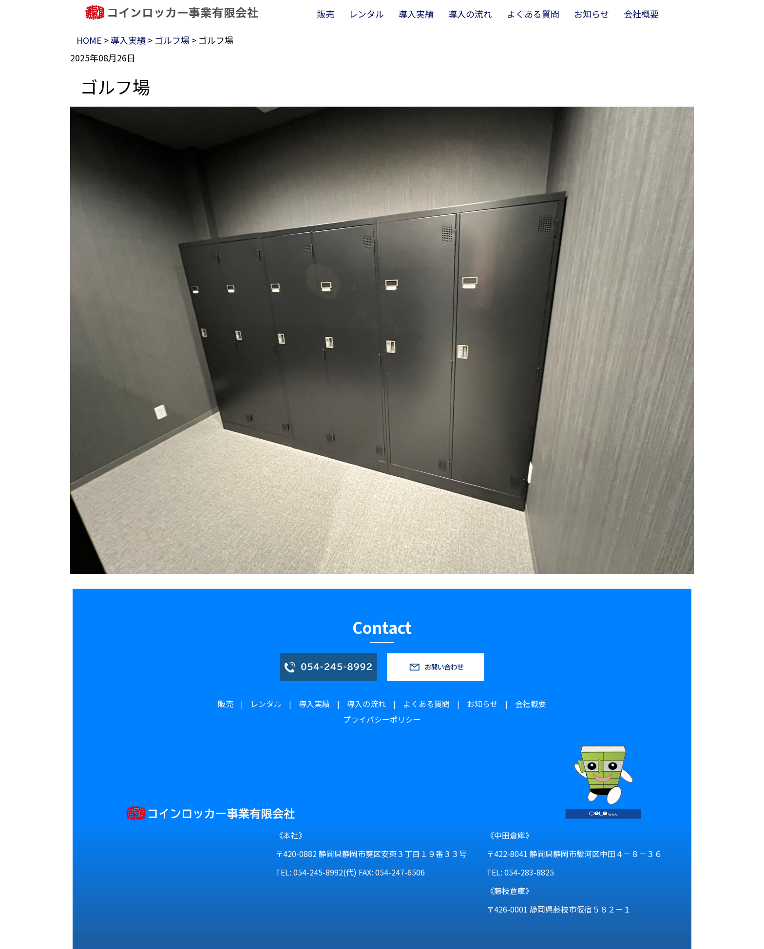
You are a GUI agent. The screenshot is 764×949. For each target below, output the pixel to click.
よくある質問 (426, 703)
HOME (89, 40)
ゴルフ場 (172, 40)
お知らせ (482, 703)
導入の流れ (366, 703)
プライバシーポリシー (382, 719)
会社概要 (530, 703)
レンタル (266, 703)
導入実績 (128, 40)
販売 (225, 703)
